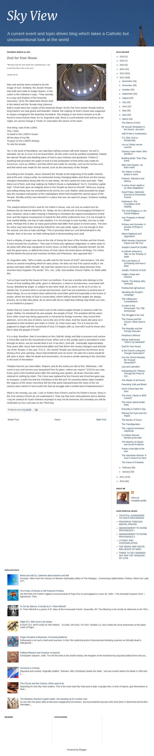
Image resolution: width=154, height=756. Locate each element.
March (125, 119)
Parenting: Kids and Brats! (134, 384)
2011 (122, 477)
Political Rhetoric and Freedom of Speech (40, 652)
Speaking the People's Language (132, 293)
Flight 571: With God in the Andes (36, 622)
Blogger (82, 749)
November (127, 85)
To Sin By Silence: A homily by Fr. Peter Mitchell (43, 606)
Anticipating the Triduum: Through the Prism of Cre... (133, 373)
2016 (122, 61)
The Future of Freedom (133, 462)
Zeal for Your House (131, 346)
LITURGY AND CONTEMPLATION (128, 541)
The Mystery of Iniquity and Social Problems (133, 443)
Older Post (101, 419)
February (126, 467)
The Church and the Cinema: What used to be (42, 683)
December (127, 81)
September (127, 94)
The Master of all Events (133, 380)
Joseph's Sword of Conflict (134, 247)
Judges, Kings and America (130, 275)
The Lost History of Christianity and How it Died (133, 263)
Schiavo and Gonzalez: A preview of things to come (134, 227)
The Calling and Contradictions (130, 300)
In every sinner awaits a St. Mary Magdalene (133, 186)
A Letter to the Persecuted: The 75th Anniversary (133, 308)
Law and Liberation (131, 366)
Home (57, 419)
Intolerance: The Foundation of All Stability (131, 204)
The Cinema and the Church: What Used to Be (133, 322)
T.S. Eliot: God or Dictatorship (130, 139)
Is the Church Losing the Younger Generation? (133, 351)
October (126, 89)
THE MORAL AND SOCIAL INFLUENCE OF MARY (132, 547)
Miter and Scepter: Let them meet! (132, 166)
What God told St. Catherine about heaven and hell (44, 575)
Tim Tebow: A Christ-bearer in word (131, 173)
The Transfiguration (131, 424)
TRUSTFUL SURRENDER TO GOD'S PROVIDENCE (131, 516)
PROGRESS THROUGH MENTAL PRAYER (131, 523)
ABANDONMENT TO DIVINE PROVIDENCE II (133, 535)
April (124, 115)
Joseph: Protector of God (134, 270)
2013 (122, 73)
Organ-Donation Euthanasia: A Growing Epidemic (43, 637)
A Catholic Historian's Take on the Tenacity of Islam (134, 254)
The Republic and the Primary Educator (132, 329)
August (125, 98)
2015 (122, 65)
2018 (122, 56)
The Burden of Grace (132, 420)
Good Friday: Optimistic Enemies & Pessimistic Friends (134, 194)
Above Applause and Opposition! (131, 235)
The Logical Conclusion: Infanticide (133, 429)
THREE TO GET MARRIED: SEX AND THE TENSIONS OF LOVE (132, 555)
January (126, 471)
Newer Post (13, 419)
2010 (122, 481)
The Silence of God (131, 122)
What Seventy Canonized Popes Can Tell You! (134, 241)
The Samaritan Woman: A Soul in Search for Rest (134, 456)
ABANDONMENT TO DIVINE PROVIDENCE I (133, 529)
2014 (122, 69)
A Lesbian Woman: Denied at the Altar (132, 436)
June (124, 106)
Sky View (32, 16)
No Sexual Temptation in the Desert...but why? (133, 128)
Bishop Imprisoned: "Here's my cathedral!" (133, 340)
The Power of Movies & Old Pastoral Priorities (42, 591)
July (124, 102)
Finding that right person (133, 288)
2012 (122, 77)
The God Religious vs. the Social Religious (134, 212)
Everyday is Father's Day (134, 409)
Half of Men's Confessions (134, 133)
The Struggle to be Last (133, 315)
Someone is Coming (29, 668)
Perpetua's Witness (131, 335)
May (124, 110)
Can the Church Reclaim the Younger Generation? (133, 360)
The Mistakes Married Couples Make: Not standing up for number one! (53, 699)
